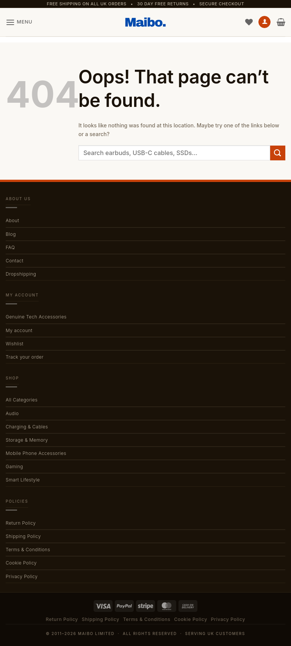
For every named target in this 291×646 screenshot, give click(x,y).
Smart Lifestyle (23, 480)
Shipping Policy (23, 536)
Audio (12, 413)
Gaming (14, 466)
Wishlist (14, 344)
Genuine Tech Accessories (36, 317)
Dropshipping (21, 274)
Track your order (25, 357)
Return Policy (21, 523)
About (12, 220)
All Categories (22, 400)
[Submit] (277, 153)
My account (19, 330)
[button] (19, 22)
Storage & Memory (27, 440)
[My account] (264, 22)
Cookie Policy (21, 563)
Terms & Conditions (28, 549)
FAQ (10, 247)
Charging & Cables (27, 427)
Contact (14, 260)
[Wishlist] (249, 22)
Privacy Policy (22, 576)
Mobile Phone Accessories (36, 453)
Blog (11, 234)
